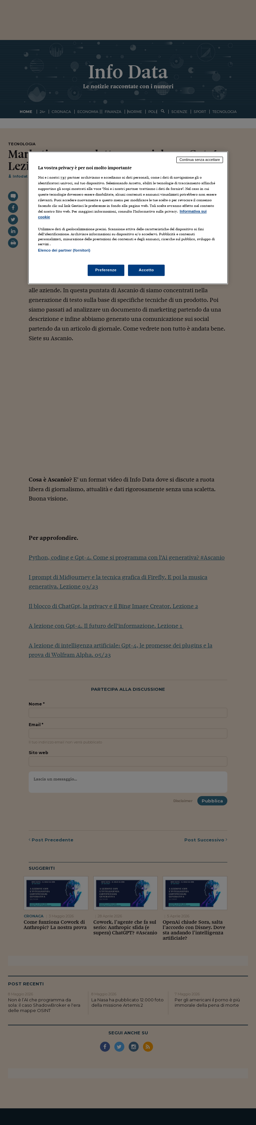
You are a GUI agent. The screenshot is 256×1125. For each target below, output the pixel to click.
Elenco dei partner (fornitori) (64, 251)
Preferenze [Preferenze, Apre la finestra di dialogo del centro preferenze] (106, 270)
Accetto (146, 270)
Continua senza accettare (199, 160)
